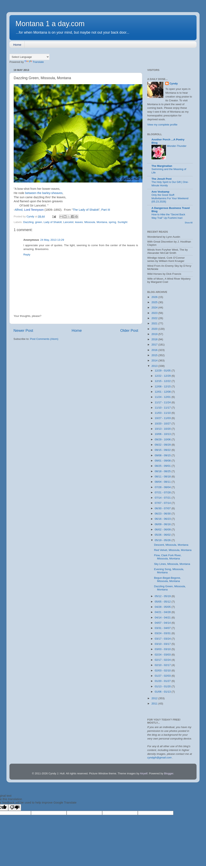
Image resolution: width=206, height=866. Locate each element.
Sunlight (123, 222)
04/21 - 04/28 (163, 612)
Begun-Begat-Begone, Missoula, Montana (167, 579)
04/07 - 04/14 (163, 622)
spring (112, 222)
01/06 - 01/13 (163, 691)
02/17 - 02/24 (163, 659)
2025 (154, 302)
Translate (34, 61)
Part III (105, 209)
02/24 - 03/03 (163, 654)
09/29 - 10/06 (163, 439)
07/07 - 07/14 (163, 502)
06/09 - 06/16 (163, 524)
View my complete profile (162, 124)
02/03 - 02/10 (163, 670)
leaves (79, 222)
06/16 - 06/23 (163, 518)
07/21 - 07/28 (163, 492)
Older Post (129, 330)
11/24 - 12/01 (163, 396)
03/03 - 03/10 (163, 649)
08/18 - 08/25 (163, 471)
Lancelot (68, 222)
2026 (154, 297)
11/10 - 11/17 (163, 407)
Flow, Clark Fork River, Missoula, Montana (167, 557)
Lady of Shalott (53, 222)
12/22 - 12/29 (163, 375)
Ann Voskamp (160, 191)
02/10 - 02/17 (163, 665)
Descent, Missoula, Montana (171, 544)
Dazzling (28, 222)
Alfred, (29, 209)
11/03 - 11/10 (163, 412)
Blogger (168, 773)
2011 (154, 703)
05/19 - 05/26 (163, 540)
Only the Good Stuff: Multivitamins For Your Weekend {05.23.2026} (169, 198)
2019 (154, 334)
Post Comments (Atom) (44, 338)
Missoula (89, 222)
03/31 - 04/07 (163, 628)
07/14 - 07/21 (163, 497)
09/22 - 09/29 (163, 444)
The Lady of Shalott (86, 209)
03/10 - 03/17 (163, 643)
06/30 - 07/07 (163, 508)
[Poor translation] (14, 807)
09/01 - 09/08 (163, 460)
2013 (154, 365)
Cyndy (173, 83)
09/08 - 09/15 (163, 455)
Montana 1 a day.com (50, 24)
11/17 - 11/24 (163, 402)
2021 (154, 323)
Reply (26, 254)
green (38, 222)
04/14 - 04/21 (163, 617)
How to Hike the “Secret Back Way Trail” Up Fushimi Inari (168, 216)
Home (17, 44)
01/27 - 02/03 (163, 675)
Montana (102, 222)
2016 (154, 350)
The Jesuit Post (161, 178)
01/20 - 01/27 (163, 680)
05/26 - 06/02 (163, 534)
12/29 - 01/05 (163, 370)
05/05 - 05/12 (163, 601)
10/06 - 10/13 (163, 434)
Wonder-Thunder (176, 145)
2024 (154, 307)
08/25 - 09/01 (163, 465)
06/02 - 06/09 (163, 529)
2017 (154, 344)
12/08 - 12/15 (163, 386)
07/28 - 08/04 (163, 487)
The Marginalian (161, 165)
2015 (154, 355)
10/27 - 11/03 (163, 418)
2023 (154, 312)
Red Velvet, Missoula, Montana (173, 550)
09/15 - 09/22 (163, 449)
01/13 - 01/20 (163, 686)
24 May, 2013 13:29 (52, 239)
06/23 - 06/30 (163, 513)
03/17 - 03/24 (163, 638)
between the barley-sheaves (44, 193)
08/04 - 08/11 (163, 481)
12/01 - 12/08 (163, 391)
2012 (154, 698)
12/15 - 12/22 (163, 381)
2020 (154, 328)
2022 (154, 318)
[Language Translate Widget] (29, 57)
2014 (154, 360)
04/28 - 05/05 (163, 606)
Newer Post (23, 330)
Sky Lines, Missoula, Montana (172, 563)
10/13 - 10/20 (163, 428)
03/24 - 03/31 (163, 633)
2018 (154, 339)
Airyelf (143, 773)
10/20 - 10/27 (163, 423)
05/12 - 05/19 (163, 596)
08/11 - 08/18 (163, 476)
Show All (189, 223)
